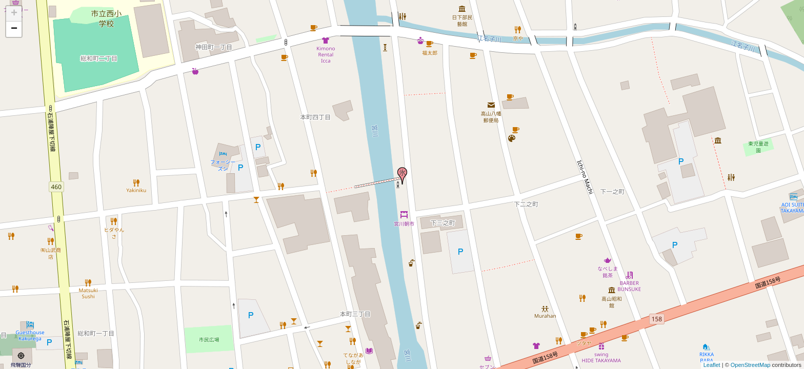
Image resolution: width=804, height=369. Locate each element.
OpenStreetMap (751, 365)
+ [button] (14, 14)
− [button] (14, 29)
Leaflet (712, 365)
